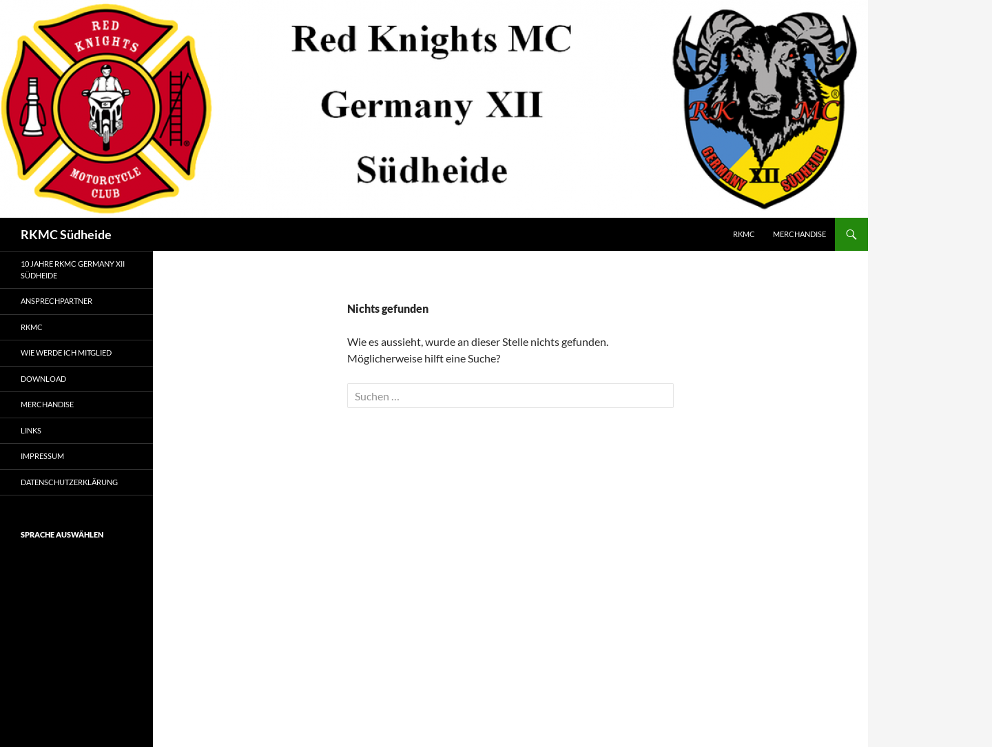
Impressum (42, 455)
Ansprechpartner (56, 300)
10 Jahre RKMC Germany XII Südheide (73, 269)
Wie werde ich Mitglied (66, 352)
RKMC (744, 233)
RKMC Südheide (66, 234)
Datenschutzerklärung (69, 482)
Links (31, 430)
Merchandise (799, 233)
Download (43, 378)
